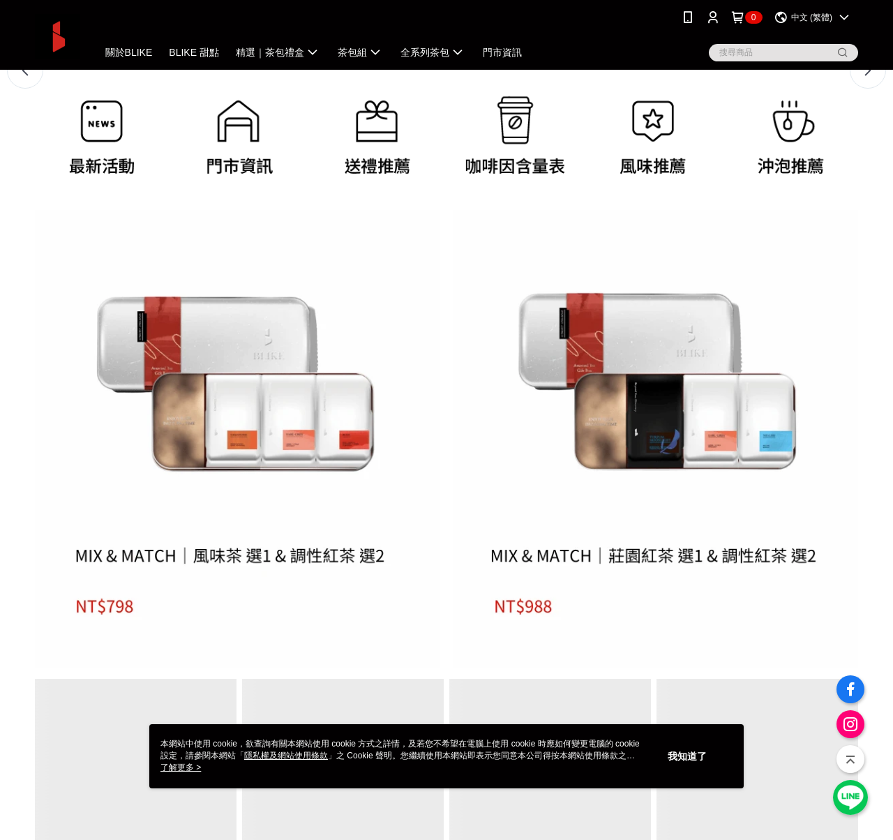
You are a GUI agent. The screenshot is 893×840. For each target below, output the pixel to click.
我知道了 (687, 756)
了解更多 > (180, 767)
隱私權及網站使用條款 (286, 755)
